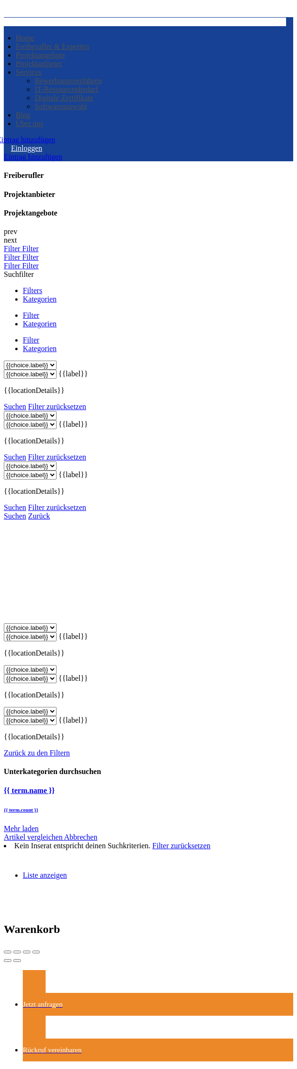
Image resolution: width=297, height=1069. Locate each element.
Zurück (39, 516)
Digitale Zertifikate (64, 98)
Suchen (15, 406)
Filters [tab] (32, 290)
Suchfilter (19, 274)
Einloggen (26, 148)
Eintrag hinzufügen (33, 157)
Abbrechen (80, 837)
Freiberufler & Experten (52, 46)
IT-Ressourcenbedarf (66, 89)
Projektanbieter (39, 63)
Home (25, 38)
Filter (13, 249)
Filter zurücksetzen (57, 406)
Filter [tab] (31, 315)
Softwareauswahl (61, 106)
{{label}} (73, 374)
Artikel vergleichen (34, 837)
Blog (23, 115)
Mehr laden (21, 828)
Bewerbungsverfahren (68, 81)
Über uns (29, 123)
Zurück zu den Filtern (37, 753)
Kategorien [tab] (40, 299)
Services (28, 72)
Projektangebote (40, 55)
